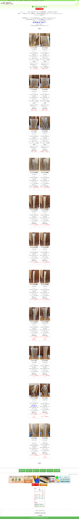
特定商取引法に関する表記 (40, 512)
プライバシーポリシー (40, 510)
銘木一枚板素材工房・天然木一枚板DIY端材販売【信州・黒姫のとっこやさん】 (11, 3)
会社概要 (40, 515)
